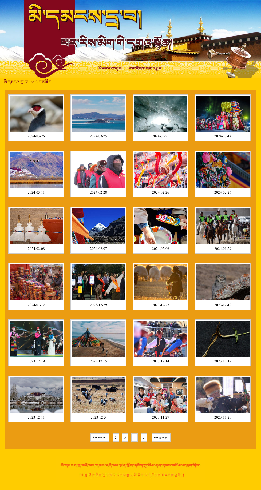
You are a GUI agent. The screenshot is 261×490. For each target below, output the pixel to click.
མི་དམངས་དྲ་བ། (110, 68)
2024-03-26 (36, 136)
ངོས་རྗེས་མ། (161, 437)
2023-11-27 (160, 418)
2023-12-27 (160, 305)
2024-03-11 (36, 193)
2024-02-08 (36, 249)
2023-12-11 (36, 418)
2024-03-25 (98, 136)
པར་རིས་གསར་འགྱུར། (146, 68)
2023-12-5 (98, 418)
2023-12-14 (160, 361)
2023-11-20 (222, 418)
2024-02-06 (160, 249)
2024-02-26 (160, 193)
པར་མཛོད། (44, 81)
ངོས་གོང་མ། (99, 437)
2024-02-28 (98, 193)
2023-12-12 (222, 361)
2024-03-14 (222, 136)
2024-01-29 (222, 249)
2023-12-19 (222, 305)
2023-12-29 (98, 305)
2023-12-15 (98, 361)
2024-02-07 (98, 249)
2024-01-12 (36, 305)
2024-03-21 (160, 136)
